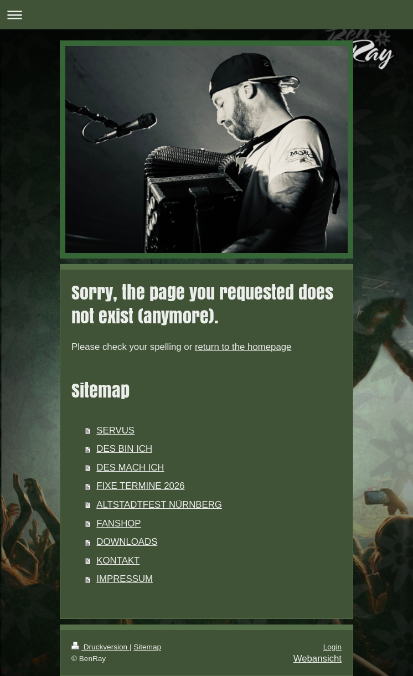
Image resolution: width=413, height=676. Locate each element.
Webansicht (317, 658)
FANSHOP (118, 523)
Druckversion (100, 647)
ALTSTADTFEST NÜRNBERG (159, 504)
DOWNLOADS (126, 541)
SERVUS (115, 430)
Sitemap (147, 647)
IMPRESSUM (124, 579)
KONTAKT (118, 560)
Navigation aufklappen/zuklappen (206, 15)
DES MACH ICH (130, 467)
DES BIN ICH (124, 448)
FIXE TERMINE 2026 (140, 486)
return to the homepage (243, 347)
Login (332, 647)
